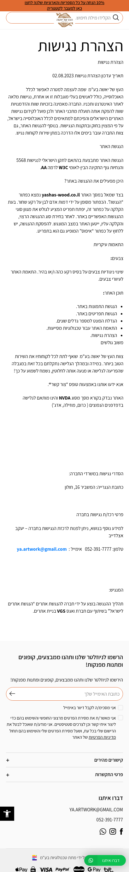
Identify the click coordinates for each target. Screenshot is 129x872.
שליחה (10, 693)
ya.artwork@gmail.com (96, 809)
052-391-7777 (110, 819)
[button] (7, 814)
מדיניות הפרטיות (102, 737)
